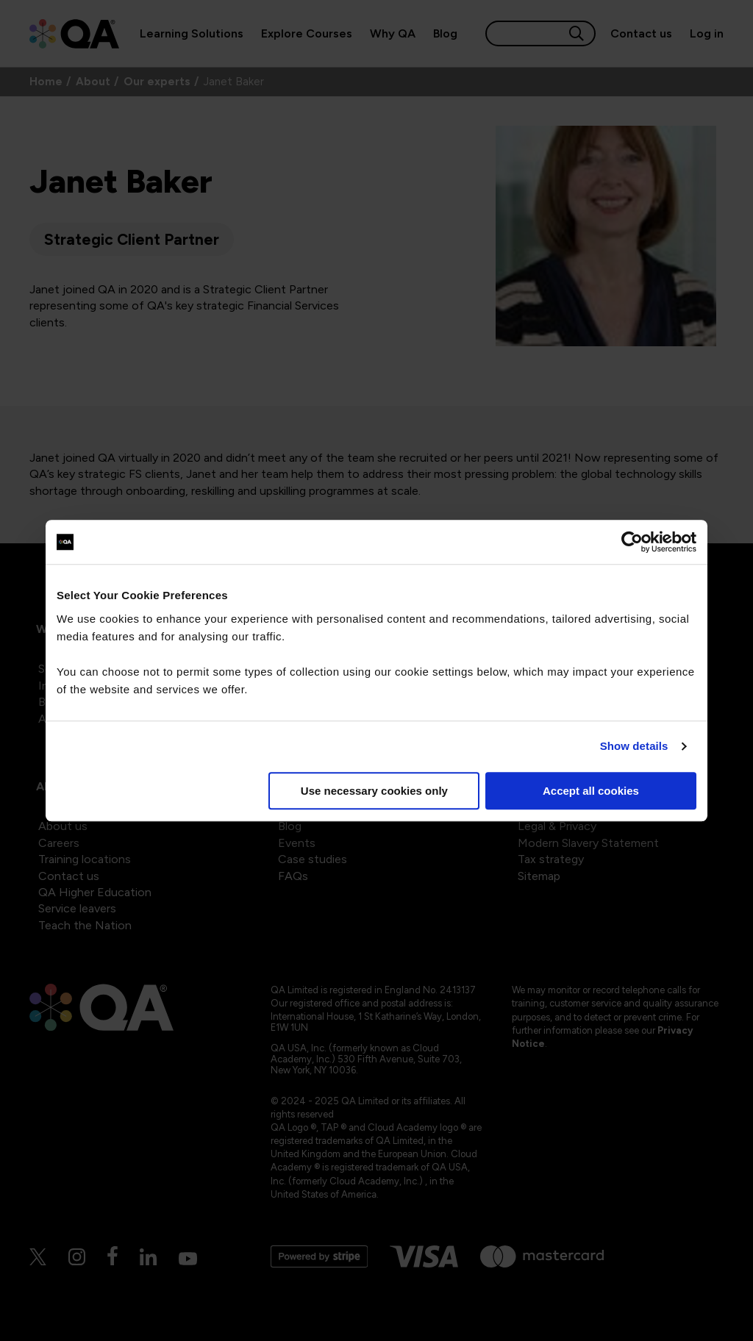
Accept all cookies (591, 790)
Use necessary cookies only (374, 790)
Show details (634, 746)
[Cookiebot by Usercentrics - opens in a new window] (632, 542)
